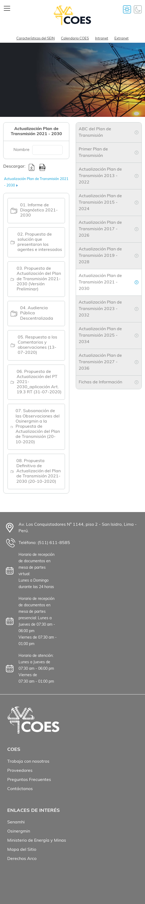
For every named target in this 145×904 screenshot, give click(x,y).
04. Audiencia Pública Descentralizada (36, 313)
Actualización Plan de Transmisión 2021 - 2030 (100, 282)
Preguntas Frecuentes (29, 780)
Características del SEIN (35, 38)
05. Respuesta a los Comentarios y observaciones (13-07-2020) (37, 345)
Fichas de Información (100, 382)
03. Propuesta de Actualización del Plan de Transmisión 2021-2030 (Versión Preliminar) (39, 278)
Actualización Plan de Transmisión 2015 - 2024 (100, 202)
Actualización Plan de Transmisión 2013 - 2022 (100, 176)
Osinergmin (18, 831)
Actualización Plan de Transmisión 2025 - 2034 (100, 335)
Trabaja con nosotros (28, 761)
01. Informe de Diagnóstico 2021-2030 (39, 210)
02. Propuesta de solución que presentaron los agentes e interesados (39, 242)
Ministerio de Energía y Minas (36, 840)
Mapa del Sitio (21, 850)
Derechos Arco (22, 859)
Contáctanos (20, 789)
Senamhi (16, 822)
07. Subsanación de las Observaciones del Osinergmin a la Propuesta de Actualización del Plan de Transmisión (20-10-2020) (38, 426)
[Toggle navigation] (7, 8)
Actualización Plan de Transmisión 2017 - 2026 (100, 229)
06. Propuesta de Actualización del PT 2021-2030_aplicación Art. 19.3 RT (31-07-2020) (39, 382)
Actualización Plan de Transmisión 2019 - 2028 (100, 255)
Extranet (121, 38)
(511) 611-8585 (54, 543)
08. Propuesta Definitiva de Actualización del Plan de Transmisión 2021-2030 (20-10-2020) (38, 471)
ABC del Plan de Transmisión (95, 132)
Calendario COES (75, 38)
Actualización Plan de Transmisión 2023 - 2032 (100, 309)
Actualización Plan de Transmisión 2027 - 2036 (100, 362)
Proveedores (19, 771)
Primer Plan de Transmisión (93, 152)
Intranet (101, 38)
